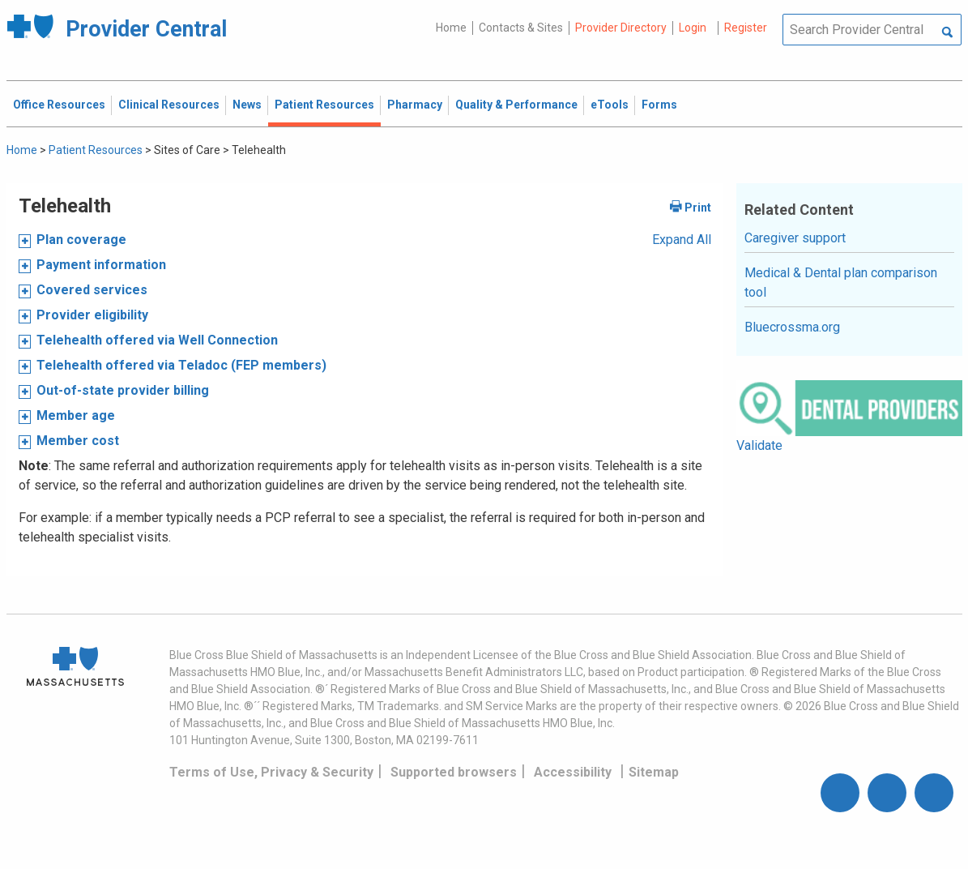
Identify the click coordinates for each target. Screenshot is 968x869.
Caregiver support (795, 238)
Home (451, 27)
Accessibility (573, 772)
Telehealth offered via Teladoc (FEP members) (181, 365)
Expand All (681, 239)
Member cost (77, 440)
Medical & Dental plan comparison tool (840, 282)
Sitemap (654, 772)
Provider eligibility (92, 315)
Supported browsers (453, 772)
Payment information (101, 264)
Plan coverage (81, 239)
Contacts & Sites (521, 27)
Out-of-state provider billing (122, 390)
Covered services (91, 290)
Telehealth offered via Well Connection (157, 340)
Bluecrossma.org (792, 327)
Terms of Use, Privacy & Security (271, 772)
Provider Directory (621, 27)
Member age (75, 415)
